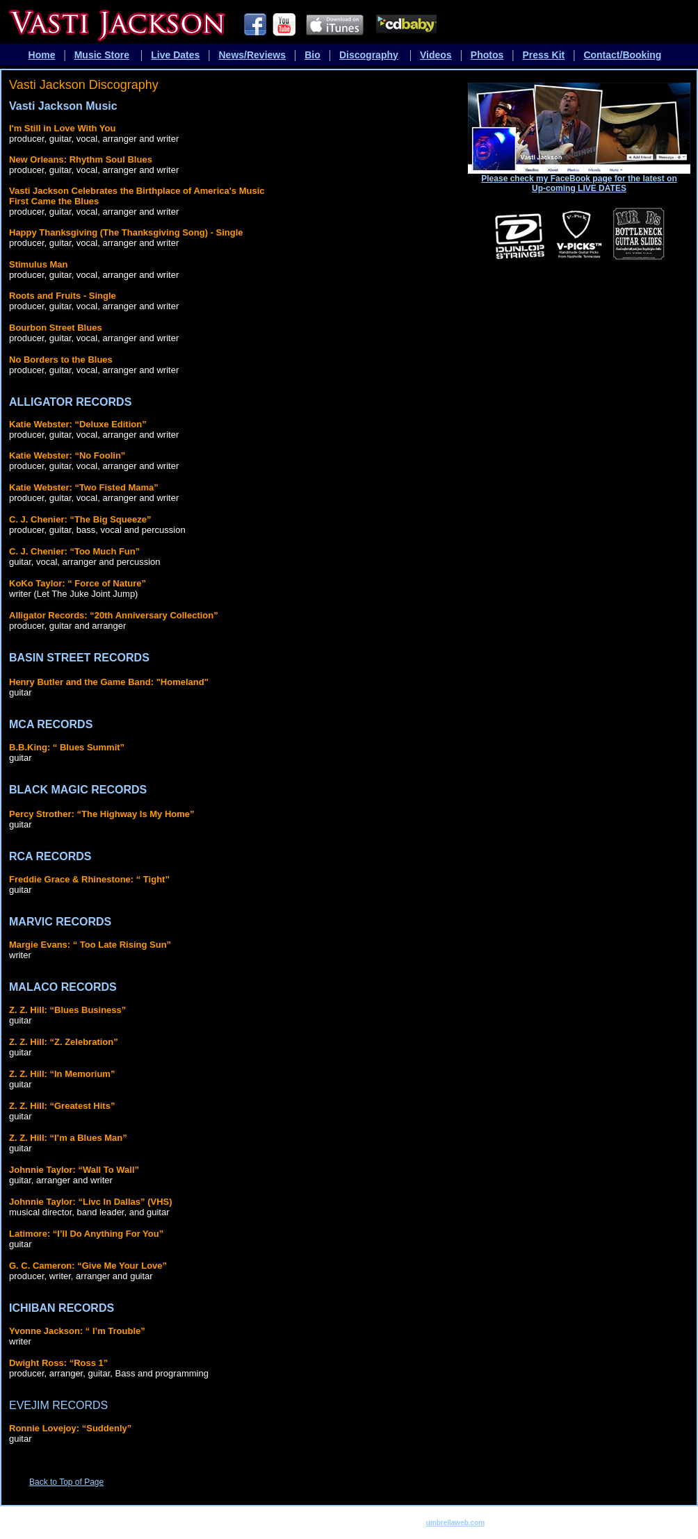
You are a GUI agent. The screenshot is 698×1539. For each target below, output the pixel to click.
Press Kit (544, 54)
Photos (487, 54)
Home (42, 54)
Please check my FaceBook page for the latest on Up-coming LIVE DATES (578, 183)
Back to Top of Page (66, 1482)
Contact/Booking (622, 54)
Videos (436, 54)
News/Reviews (252, 54)
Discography (368, 54)
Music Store (101, 54)
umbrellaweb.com (455, 1522)
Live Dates (175, 54)
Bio (312, 54)
